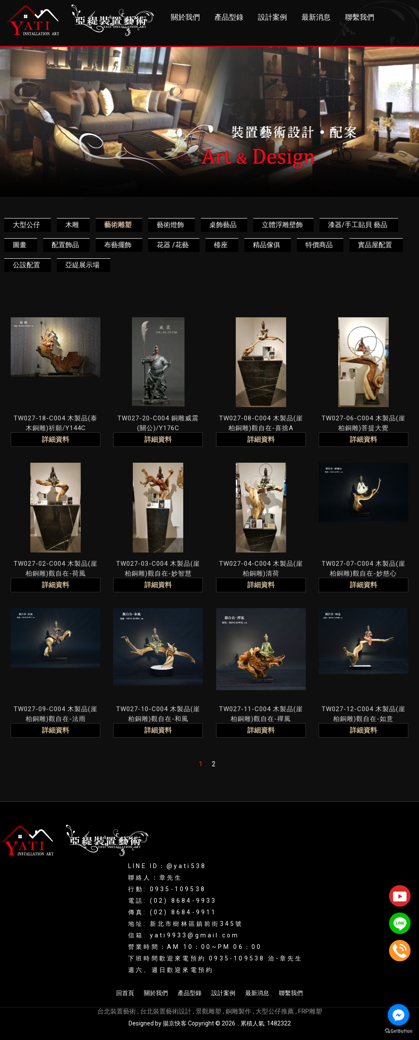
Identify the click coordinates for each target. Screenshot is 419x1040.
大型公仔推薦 (274, 1011)
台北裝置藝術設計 (165, 1011)
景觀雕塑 (208, 1011)
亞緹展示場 (82, 265)
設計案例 (272, 17)
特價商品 (319, 245)
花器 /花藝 (173, 245)
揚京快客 (175, 1023)
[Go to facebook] (398, 1014)
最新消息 (316, 17)
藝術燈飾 (170, 225)
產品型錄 (228, 17)
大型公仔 (26, 225)
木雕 (72, 225)
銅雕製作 (238, 1011)
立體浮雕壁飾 (282, 225)
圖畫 (19, 245)
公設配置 (26, 265)
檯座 (221, 245)
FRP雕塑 (310, 1011)
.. (238, 1023)
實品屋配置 (375, 245)
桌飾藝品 (223, 225)
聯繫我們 (359, 17)
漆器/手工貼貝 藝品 (357, 225)
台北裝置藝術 (116, 1011)
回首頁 (125, 993)
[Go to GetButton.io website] (398, 1031)
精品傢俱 (266, 245)
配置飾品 (65, 245)
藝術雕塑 (118, 225)
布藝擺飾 (118, 245)
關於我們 (185, 17)
